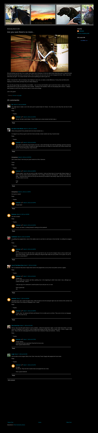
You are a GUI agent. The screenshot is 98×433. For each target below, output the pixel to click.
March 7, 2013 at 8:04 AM (29, 276)
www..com (84, 40)
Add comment (11, 380)
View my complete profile (83, 33)
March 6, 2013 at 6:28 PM (29, 171)
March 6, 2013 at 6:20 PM (29, 117)
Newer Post (10, 422)
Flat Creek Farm (16, 325)
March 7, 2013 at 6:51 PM (29, 365)
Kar (12, 104)
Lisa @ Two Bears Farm (18, 265)
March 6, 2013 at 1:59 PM (24, 191)
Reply (13, 110)
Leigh (13, 354)
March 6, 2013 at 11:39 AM (30, 128)
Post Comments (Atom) (19, 425)
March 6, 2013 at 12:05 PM (24, 157)
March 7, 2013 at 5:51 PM (26, 325)
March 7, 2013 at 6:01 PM (21, 354)
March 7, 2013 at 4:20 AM (30, 265)
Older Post (68, 422)
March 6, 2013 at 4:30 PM (23, 214)
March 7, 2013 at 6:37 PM (29, 339)
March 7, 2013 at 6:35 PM (29, 311)
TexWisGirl (14, 236)
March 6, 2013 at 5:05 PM (24, 236)
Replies (15, 114)
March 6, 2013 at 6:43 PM (29, 202)
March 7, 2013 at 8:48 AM (23, 298)
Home (39, 422)
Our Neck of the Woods (17, 128)
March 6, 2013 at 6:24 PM (29, 142)
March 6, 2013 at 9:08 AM (20, 104)
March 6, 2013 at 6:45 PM (29, 249)
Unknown (18, 117)
